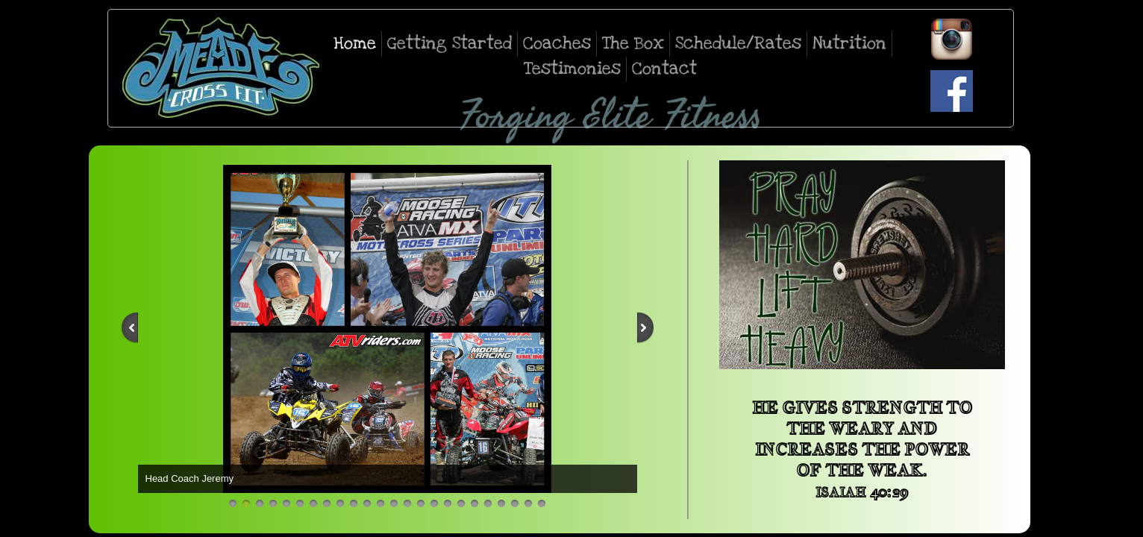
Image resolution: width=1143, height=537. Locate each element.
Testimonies (572, 68)
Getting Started (449, 43)
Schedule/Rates (738, 43)
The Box (633, 43)
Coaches (557, 43)
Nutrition (849, 43)
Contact (664, 68)
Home (354, 43)
